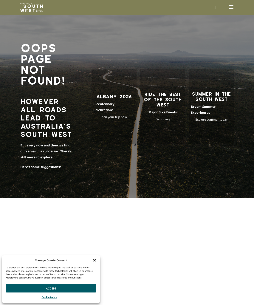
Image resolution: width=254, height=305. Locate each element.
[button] (94, 260)
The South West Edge (137, 256)
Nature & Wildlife (171, 256)
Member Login (205, 251)
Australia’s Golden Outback (127, 294)
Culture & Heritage (171, 245)
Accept (51, 288)
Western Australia (215, 294)
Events (165, 251)
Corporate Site (205, 240)
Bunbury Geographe (100, 240)
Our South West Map (136, 245)
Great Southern (97, 256)
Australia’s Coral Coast (159, 294)
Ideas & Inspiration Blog (138, 240)
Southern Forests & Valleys (104, 251)
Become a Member (207, 245)
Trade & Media (205, 256)
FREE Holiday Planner (137, 251)
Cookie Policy (49, 297)
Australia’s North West (188, 294)
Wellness (166, 261)
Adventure (167, 240)
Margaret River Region (101, 245)
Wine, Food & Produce (173, 266)
